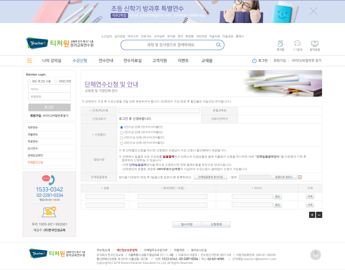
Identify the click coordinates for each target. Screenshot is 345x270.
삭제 (310, 196)
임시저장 (187, 224)
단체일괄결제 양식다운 (210, 177)
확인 (277, 196)
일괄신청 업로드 (284, 177)
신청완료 (216, 224)
